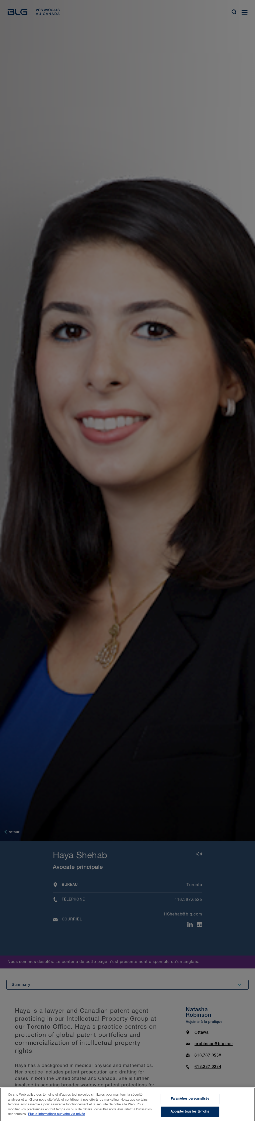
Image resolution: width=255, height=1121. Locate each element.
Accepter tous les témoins (190, 1113)
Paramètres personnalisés (190, 1100)
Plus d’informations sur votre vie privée (56, 1116)
